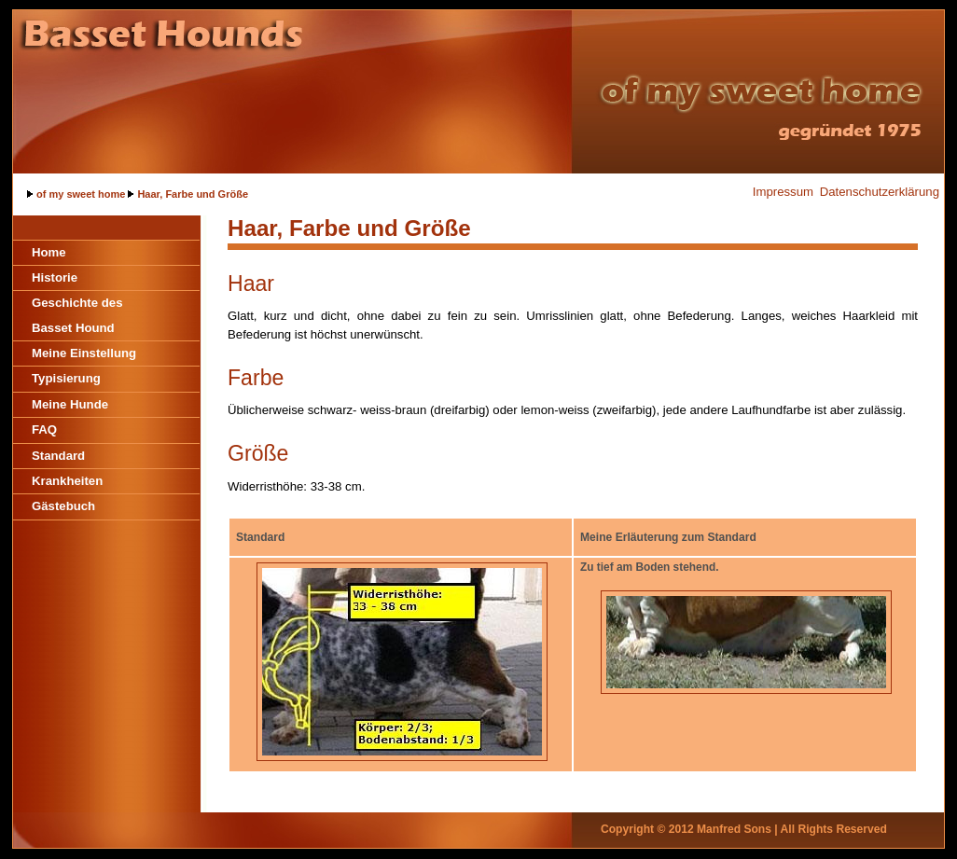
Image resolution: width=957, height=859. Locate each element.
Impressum (783, 192)
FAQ (44, 429)
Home (49, 252)
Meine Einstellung (84, 353)
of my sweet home (80, 194)
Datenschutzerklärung (879, 192)
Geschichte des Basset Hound (77, 315)
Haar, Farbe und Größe (192, 194)
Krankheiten (67, 481)
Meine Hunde (70, 404)
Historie (54, 277)
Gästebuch (63, 506)
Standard (58, 456)
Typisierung (66, 378)
